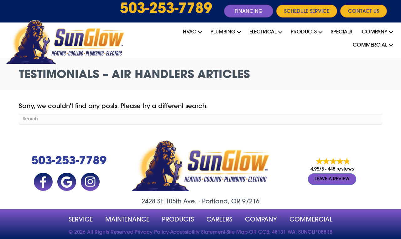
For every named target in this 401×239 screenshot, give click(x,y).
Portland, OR (221, 202)
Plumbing (223, 32)
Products (304, 32)
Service (81, 220)
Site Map (237, 232)
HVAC (189, 32)
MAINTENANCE (127, 220)
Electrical (263, 32)
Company (374, 32)
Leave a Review (332, 179)
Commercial (370, 45)
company (261, 220)
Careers (219, 220)
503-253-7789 (166, 9)
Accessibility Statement (197, 232)
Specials (341, 32)
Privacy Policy (152, 232)
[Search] (200, 119)
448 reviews (341, 169)
